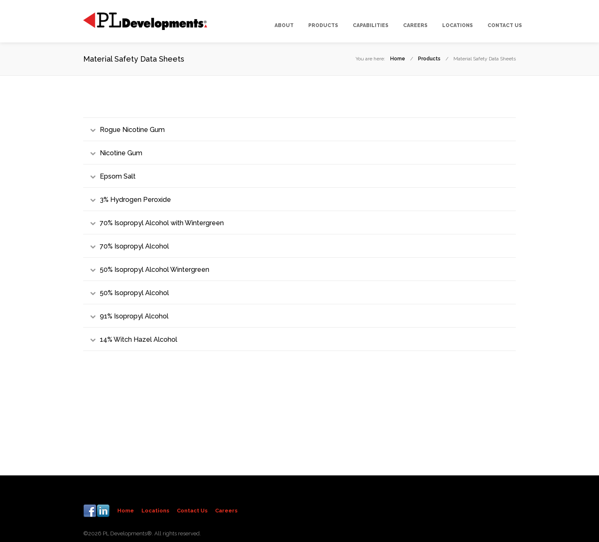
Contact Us (192, 510)
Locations (155, 510)
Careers (226, 510)
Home (397, 59)
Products (429, 59)
